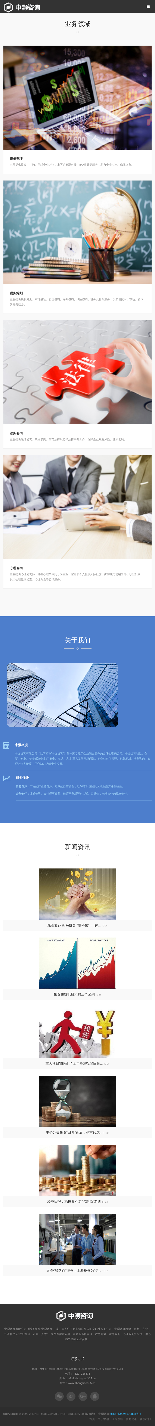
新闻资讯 (131, 1419)
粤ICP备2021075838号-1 (125, 1414)
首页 (92, 1419)
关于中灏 (103, 1419)
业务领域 (117, 1419)
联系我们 (145, 1419)
